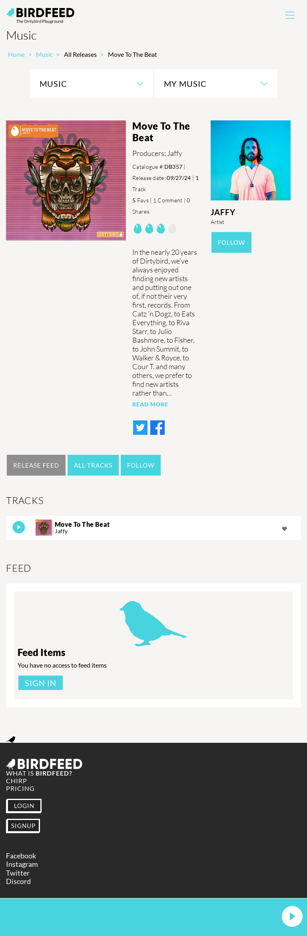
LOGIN (24, 805)
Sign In (40, 683)
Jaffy (223, 212)
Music (44, 54)
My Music (185, 83)
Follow (231, 242)
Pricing (20, 788)
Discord (18, 881)
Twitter (18, 873)
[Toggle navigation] (290, 15)
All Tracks (93, 465)
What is (39, 773)
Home (16, 54)
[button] (292, 917)
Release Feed (36, 465)
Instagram (22, 864)
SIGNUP (23, 825)
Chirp (16, 780)
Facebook (21, 856)
